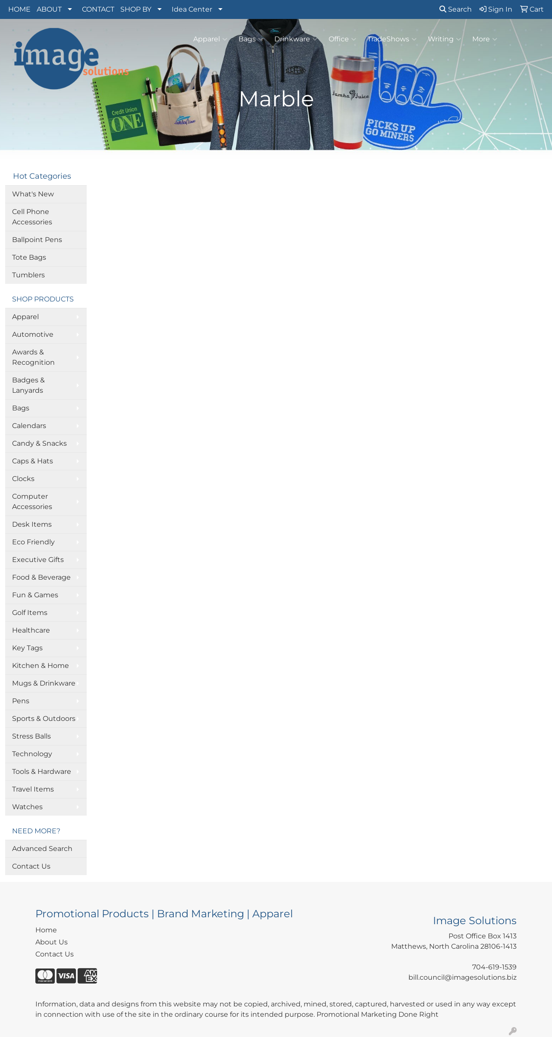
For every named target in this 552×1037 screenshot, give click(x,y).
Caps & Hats (32, 461)
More (484, 39)
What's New (33, 194)
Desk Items (32, 524)
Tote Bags (29, 257)
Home (46, 930)
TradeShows (392, 39)
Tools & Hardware (41, 771)
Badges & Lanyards (28, 385)
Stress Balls (31, 736)
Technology (32, 754)
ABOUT (49, 9)
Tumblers (28, 275)
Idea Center (192, 9)
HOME (19, 9)
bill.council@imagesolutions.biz (462, 977)
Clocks (23, 479)
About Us (51, 942)
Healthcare (31, 630)
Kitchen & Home (40, 665)
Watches (27, 807)
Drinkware (295, 39)
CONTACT (98, 9)
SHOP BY (135, 9)
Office (342, 39)
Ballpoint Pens (37, 240)
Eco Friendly (33, 542)
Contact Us (31, 866)
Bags (250, 39)
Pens (20, 701)
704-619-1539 (494, 967)
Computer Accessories (32, 501)
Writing (444, 39)
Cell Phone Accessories (32, 217)
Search (455, 9)
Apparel (210, 39)
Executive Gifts (38, 560)
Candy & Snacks (39, 443)
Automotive (32, 334)
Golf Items (29, 613)
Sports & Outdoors (43, 718)
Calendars (29, 426)
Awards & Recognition (33, 357)
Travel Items (33, 789)
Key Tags (27, 648)
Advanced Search (42, 849)
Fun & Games (35, 595)
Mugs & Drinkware (43, 683)
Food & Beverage (41, 577)
